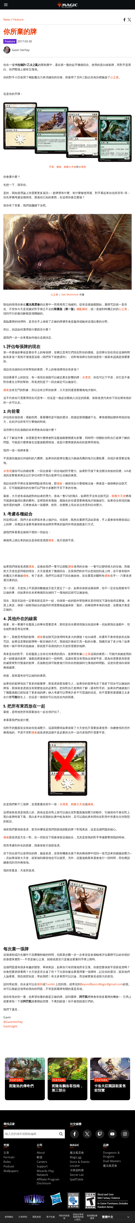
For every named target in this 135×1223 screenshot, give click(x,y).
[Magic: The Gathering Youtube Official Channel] (112, 1134)
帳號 (39, 1157)
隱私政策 (37, 1217)
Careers (42, 1162)
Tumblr (50, 984)
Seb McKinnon (70, 294)
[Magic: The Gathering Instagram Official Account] (125, 1134)
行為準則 (23, 1217)
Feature (18, 19)
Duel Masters (112, 1161)
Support (42, 1166)
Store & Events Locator (80, 1164)
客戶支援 (50, 1217)
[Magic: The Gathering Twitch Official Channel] (99, 1134)
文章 (6, 1153)
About (41, 1153)
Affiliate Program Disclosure (48, 1181)
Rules (7, 1162)
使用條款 (9, 1217)
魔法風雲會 (77, 1153)
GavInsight (10, 1026)
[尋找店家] (61, 1134)
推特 (40, 984)
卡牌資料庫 (77, 1170)
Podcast (9, 1166)
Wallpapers (11, 1171)
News (7, 19)
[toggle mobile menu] (6, 4)
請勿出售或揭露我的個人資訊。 (78, 1217)
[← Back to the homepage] (67, 4)
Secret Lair (77, 1175)
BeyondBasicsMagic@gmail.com (102, 984)
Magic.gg (75, 1157)
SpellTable (76, 1179)
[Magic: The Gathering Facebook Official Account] (74, 1134)
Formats (9, 1157)
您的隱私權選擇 (92, 1216)
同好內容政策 (64, 1216)
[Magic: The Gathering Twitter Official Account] (87, 1134)
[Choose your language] (115, 1217)
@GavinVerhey (13, 1022)
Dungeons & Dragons (111, 1154)
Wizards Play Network (45, 1173)
